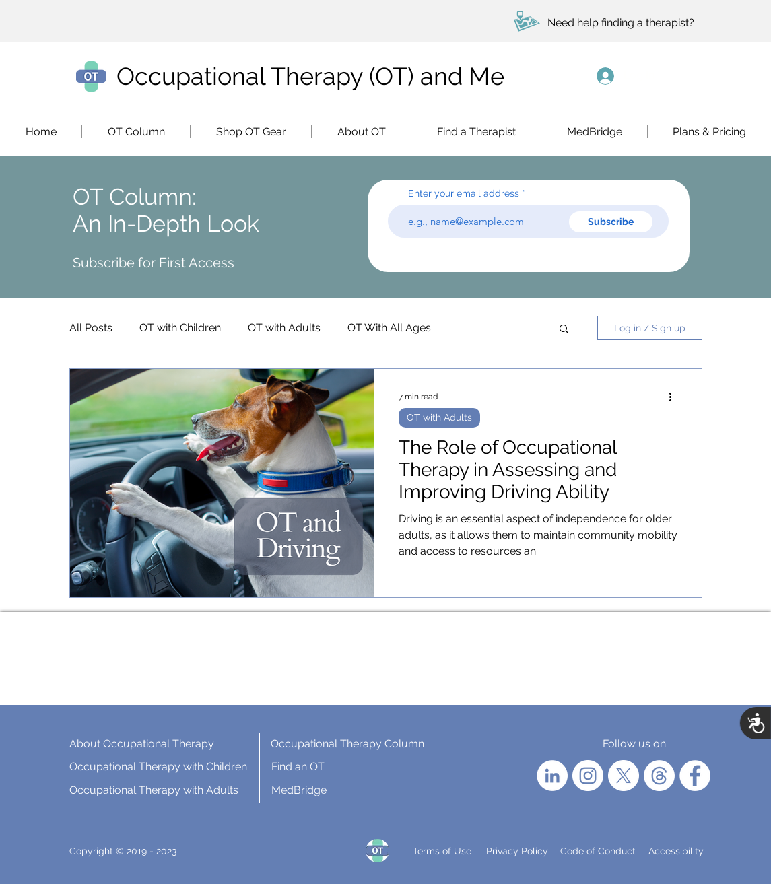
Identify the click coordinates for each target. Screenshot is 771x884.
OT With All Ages (389, 327)
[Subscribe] (610, 221)
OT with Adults (284, 327)
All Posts (90, 327)
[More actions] (675, 396)
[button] (251, 131)
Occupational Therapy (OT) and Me (310, 76)
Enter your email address (463, 193)
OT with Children (180, 327)
